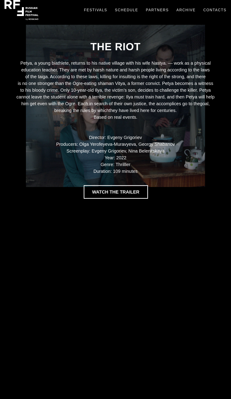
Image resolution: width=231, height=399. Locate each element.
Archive (186, 10)
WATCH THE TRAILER (115, 191)
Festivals (95, 10)
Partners (157, 10)
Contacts (214, 10)
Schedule (126, 10)
